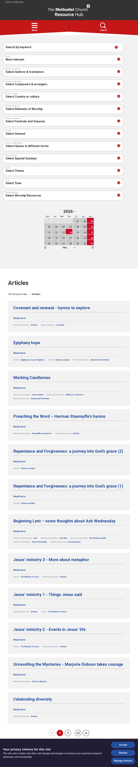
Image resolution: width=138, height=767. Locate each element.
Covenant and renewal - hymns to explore (51, 308)
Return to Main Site (14, 2)
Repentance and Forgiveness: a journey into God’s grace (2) (68, 451)
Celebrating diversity (32, 699)
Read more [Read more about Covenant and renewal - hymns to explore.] (19, 318)
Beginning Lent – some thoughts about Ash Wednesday (64, 521)
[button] (35, 25)
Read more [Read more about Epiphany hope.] (19, 353)
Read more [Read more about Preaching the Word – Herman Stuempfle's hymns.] (19, 426)
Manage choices (123, 760)
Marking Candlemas (31, 377)
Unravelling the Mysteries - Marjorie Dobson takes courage (68, 664)
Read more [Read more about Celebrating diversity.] (19, 709)
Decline (123, 753)
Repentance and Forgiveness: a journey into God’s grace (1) (68, 486)
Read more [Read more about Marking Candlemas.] (19, 388)
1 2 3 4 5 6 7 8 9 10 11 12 (69, 247)
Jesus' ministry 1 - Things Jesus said (47, 594)
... (73, 734)
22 (78, 733)
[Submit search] (116, 47)
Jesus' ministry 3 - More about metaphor (51, 559)
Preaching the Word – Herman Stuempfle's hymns (59, 416)
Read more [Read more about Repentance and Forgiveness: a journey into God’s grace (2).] (19, 461)
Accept (123, 745)
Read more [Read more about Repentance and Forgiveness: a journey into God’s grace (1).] (19, 496)
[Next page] (86, 733)
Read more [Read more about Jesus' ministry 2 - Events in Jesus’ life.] (19, 639)
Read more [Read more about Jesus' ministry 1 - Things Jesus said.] (19, 604)
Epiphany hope (26, 342)
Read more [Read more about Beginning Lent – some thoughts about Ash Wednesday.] (19, 531)
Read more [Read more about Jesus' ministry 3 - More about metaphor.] (19, 570)
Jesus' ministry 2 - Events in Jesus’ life (49, 629)
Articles (36, 294)
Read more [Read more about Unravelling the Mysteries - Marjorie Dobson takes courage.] (19, 674)
